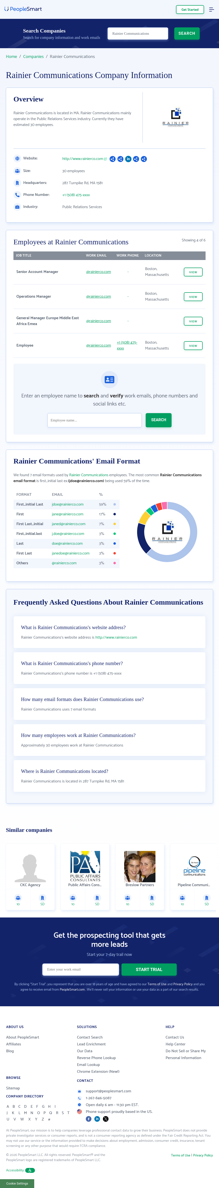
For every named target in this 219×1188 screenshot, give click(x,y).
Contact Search (90, 1037)
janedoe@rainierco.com (70, 553)
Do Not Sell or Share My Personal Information (185, 1054)
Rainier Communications (88, 475)
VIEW (193, 272)
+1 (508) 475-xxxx (76, 195)
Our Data (84, 1051)
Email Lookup (88, 1065)
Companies (33, 56)
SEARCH (186, 33)
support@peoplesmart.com (104, 1091)
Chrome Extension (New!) (98, 1071)
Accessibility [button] (20, 1170)
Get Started (190, 10)
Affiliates (13, 1044)
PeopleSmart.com (72, 990)
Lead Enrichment (91, 1044)
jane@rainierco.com (67, 514)
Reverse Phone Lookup (96, 1058)
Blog (10, 1051)
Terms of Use (157, 984)
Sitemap (13, 1088)
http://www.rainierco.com (82, 159)
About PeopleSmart (22, 1037)
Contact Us (174, 1037)
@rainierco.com (98, 272)
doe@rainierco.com (67, 543)
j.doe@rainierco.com (68, 534)
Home (11, 56)
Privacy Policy (183, 984)
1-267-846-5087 (94, 1098)
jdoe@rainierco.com (68, 504)
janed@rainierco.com (68, 524)
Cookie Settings (17, 1183)
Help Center (175, 1044)
